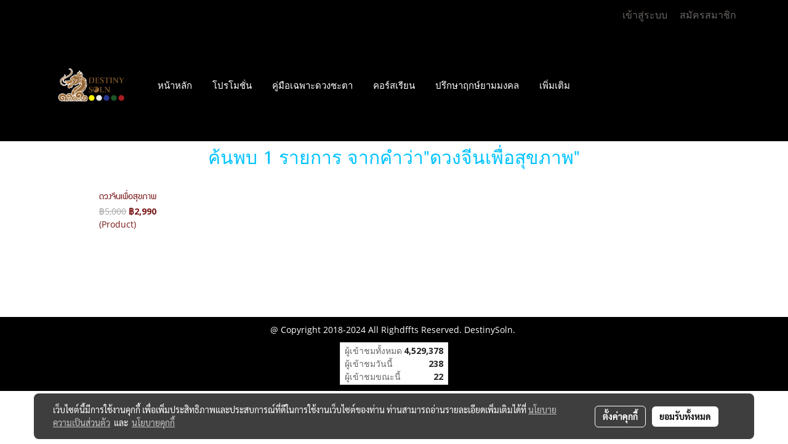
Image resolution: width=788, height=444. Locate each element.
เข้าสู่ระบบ (644, 15)
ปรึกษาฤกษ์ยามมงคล (477, 86)
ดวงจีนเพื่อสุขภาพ (127, 197)
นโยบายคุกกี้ (153, 422)
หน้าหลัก (175, 86)
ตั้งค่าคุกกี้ (620, 416)
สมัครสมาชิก (708, 15)
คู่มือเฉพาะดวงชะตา (312, 86)
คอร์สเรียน (394, 86)
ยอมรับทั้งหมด (685, 416)
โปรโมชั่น (232, 86)
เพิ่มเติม (554, 86)
